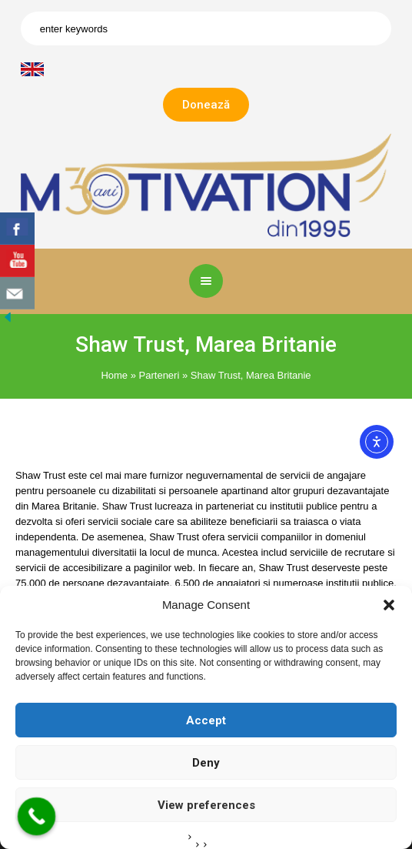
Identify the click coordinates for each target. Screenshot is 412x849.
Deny (206, 763)
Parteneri (159, 375)
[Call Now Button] (37, 816)
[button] (389, 605)
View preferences (206, 805)
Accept (206, 720)
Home (114, 375)
